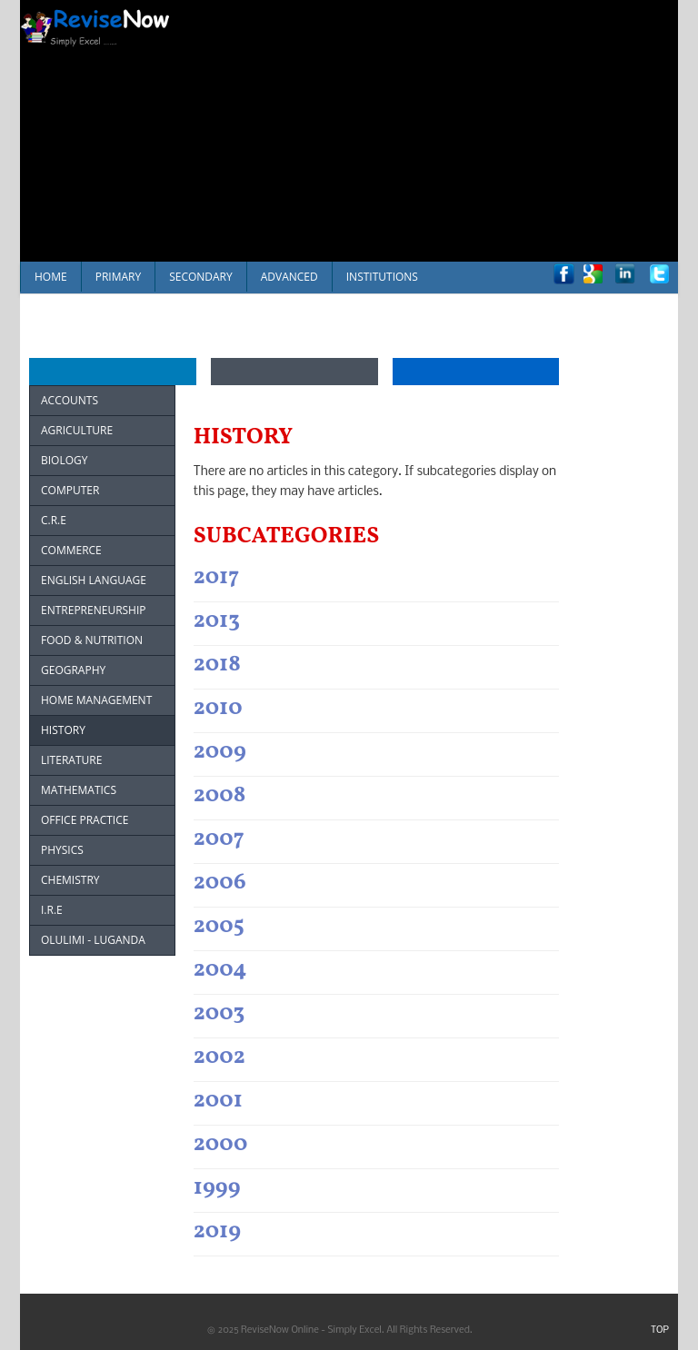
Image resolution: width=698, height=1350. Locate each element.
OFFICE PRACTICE (84, 820)
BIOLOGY (64, 460)
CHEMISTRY (70, 880)
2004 (220, 970)
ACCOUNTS (69, 400)
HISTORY (63, 730)
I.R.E (52, 910)
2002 (219, 1057)
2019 (217, 1231)
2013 (217, 621)
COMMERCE (71, 550)
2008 (220, 795)
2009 (220, 752)
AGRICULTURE (77, 430)
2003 (219, 1013)
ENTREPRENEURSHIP (93, 610)
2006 (220, 882)
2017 (216, 577)
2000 (221, 1144)
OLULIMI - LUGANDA (93, 940)
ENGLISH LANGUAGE (93, 580)
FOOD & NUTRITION (92, 640)
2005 (219, 926)
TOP (660, 1330)
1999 (217, 1188)
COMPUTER (70, 490)
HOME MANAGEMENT (96, 700)
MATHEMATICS (78, 790)
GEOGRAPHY (73, 670)
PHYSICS (62, 850)
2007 (219, 839)
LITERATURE (71, 760)
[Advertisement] (443, 127)
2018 (217, 664)
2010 (218, 708)
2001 (218, 1101)
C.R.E (53, 520)
